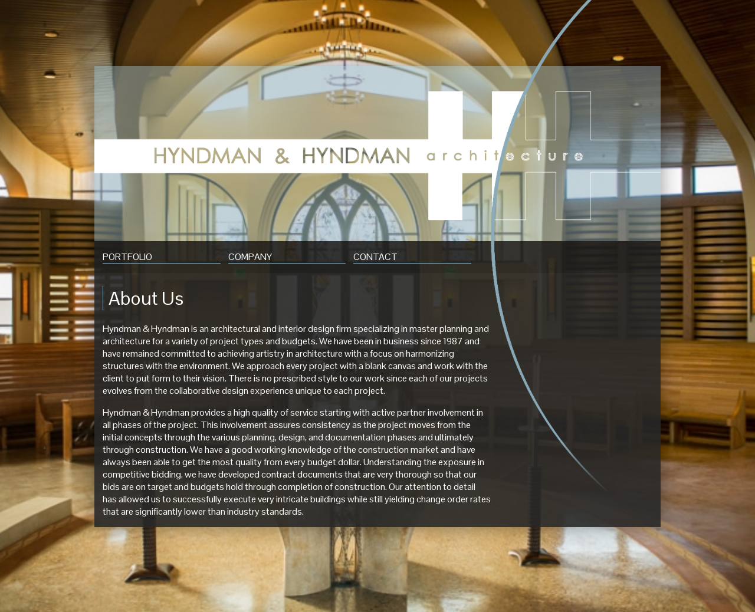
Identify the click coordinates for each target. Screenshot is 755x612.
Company (250, 257)
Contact (375, 257)
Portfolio (127, 257)
